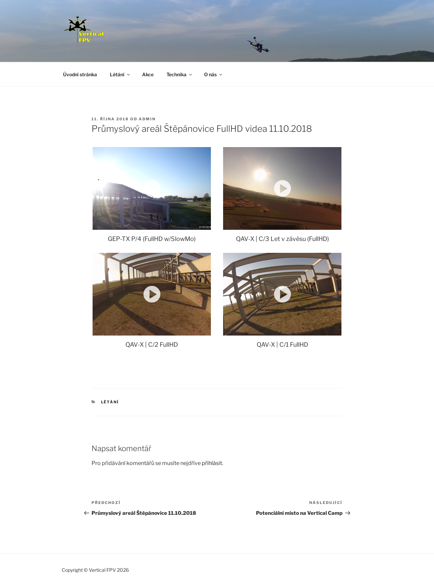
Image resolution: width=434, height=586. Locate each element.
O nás (213, 74)
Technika (179, 74)
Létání (120, 74)
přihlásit (212, 463)
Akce (148, 74)
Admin (147, 119)
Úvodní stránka (80, 74)
